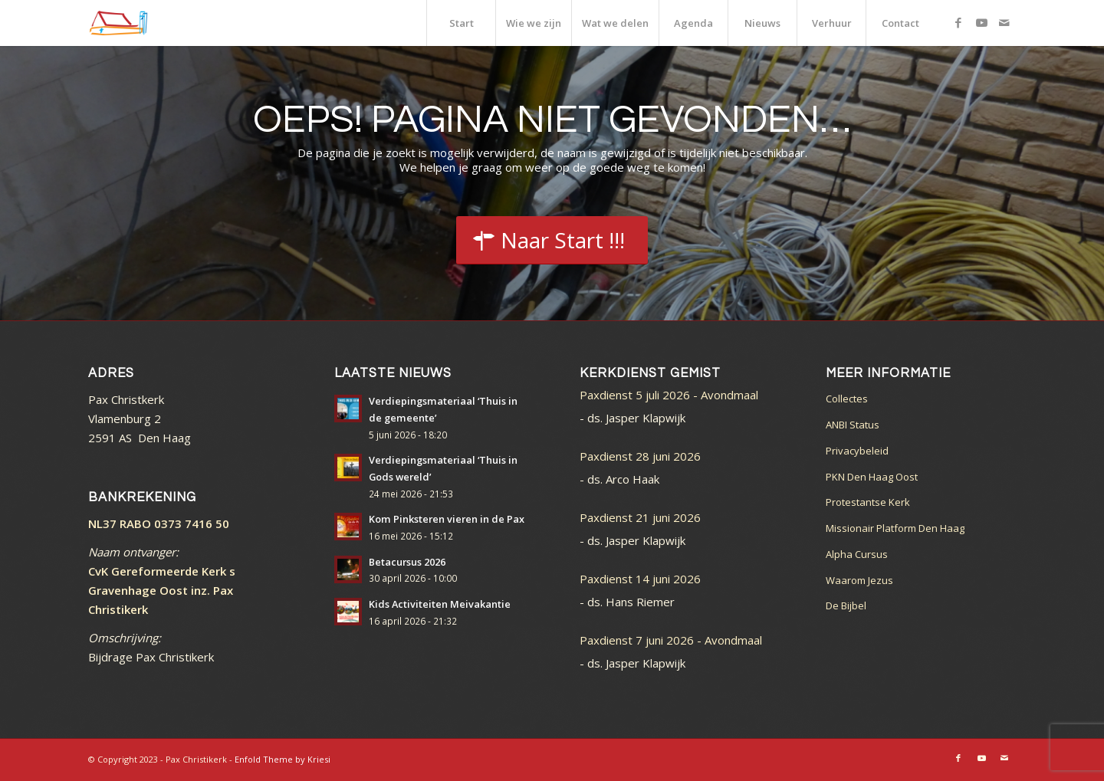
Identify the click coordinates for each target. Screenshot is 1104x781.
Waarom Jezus (859, 580)
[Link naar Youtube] (981, 22)
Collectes (847, 398)
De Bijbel (846, 605)
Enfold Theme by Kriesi (282, 759)
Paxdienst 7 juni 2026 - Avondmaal (671, 640)
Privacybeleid (857, 451)
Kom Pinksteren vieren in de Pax (446, 519)
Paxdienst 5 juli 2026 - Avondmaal (669, 394)
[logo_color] (118, 23)
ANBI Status (852, 425)
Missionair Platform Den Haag (895, 528)
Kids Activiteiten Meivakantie (440, 604)
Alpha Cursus (857, 554)
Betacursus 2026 (407, 562)
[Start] (552, 240)
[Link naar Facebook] (958, 22)
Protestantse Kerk (868, 502)
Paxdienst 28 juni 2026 (640, 456)
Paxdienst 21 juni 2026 (640, 517)
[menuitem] (460, 23)
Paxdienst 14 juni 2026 (640, 578)
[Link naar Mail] (1004, 22)
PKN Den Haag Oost (872, 477)
